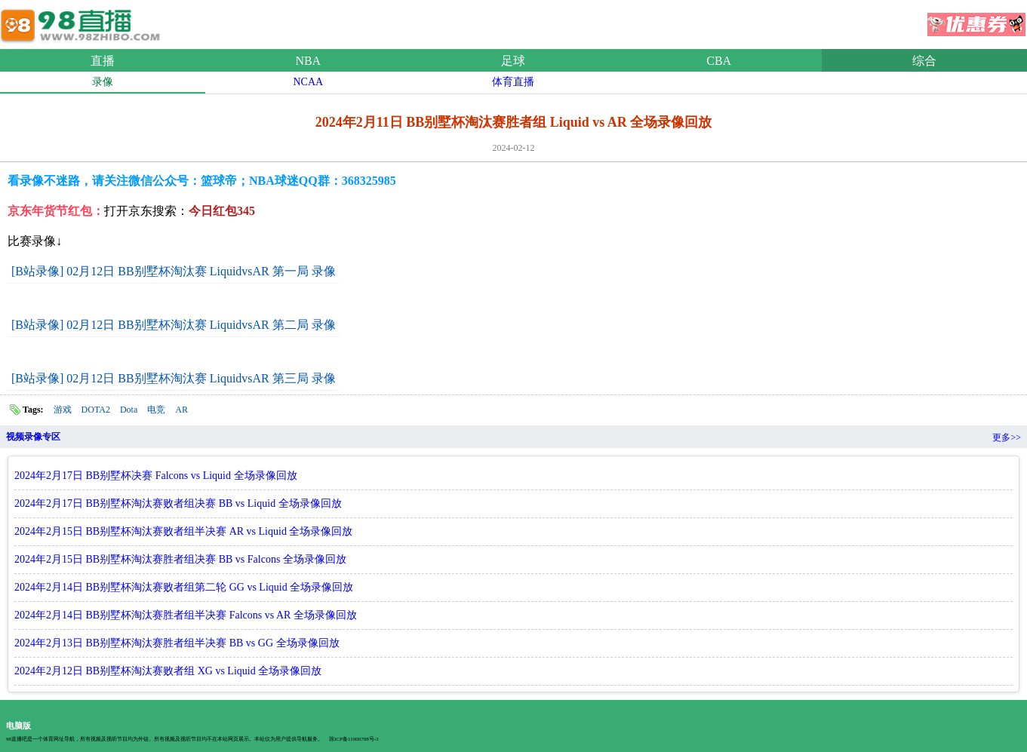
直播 (103, 60)
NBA (308, 60)
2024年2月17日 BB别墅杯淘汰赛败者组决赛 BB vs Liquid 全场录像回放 (178, 503)
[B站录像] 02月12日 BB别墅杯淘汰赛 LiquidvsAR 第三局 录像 (173, 378)
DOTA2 (95, 409)
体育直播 (513, 81)
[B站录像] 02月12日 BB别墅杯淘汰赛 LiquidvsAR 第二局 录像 (173, 324)
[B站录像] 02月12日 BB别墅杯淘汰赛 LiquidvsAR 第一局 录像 (173, 271)
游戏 (63, 409)
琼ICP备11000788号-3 (353, 739)
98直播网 (83, 22)
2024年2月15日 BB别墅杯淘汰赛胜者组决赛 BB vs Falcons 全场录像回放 (180, 559)
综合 (924, 60)
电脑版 (18, 725)
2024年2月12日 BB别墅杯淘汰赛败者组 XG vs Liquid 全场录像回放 (167, 671)
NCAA (308, 81)
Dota (128, 409)
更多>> (1006, 437)
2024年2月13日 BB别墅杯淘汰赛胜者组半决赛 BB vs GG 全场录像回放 (177, 643)
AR (181, 409)
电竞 (156, 409)
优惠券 (976, 19)
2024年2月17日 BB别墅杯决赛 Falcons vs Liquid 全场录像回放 (155, 475)
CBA (718, 60)
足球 (513, 60)
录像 (102, 81)
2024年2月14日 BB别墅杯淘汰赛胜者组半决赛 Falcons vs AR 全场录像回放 (185, 615)
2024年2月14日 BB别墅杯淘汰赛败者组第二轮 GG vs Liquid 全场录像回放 (183, 587)
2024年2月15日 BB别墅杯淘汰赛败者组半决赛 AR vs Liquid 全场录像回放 (183, 531)
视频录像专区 (33, 436)
